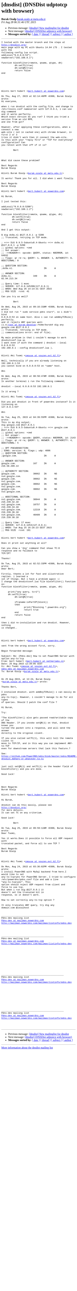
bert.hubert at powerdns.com (46, 101)
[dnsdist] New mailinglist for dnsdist (49, 28)
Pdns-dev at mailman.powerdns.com (22, 1096)
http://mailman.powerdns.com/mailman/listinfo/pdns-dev (36, 1099)
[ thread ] (45, 34)
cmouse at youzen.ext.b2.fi (42, 418)
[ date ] (36, 34)
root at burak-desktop (22, 381)
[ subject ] (56, 34)
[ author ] (68, 34)
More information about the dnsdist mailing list (27, 1244)
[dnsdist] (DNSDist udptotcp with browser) (48, 31)
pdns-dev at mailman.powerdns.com (22, 794)
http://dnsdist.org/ (14, 45)
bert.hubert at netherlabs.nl (45, 785)
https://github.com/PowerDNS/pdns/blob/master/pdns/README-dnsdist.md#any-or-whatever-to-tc (39, 901)
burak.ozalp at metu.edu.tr (31, 19)
